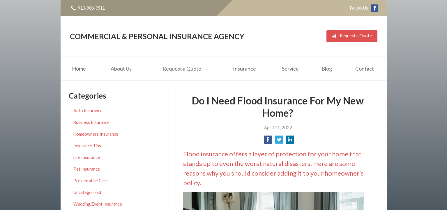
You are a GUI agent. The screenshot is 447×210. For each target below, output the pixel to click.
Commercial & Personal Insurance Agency (157, 36)
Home (79, 68)
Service (290, 68)
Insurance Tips (87, 145)
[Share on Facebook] (268, 141)
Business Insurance (91, 122)
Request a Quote (350, 36)
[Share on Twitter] (279, 141)
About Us (121, 68)
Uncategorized (87, 192)
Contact (364, 68)
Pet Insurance (86, 169)
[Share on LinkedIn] (290, 141)
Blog (326, 68)
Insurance (244, 68)
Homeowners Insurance (95, 134)
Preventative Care (90, 180)
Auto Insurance (88, 110)
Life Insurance (86, 157)
